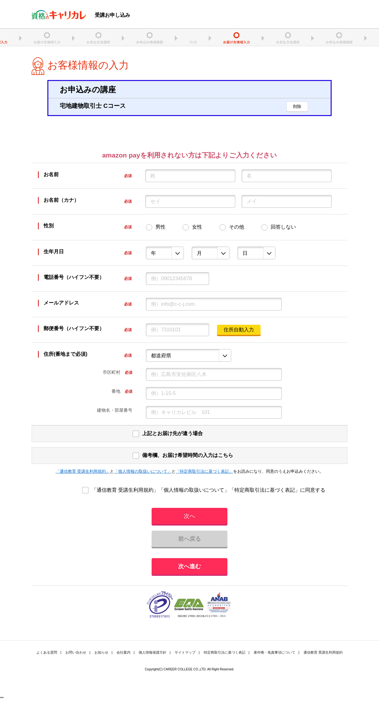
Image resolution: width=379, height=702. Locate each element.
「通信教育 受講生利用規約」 (83, 471)
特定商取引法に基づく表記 (224, 652)
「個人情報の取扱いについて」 (142, 471)
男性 (160, 227)
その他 (236, 227)
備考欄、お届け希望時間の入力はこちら (187, 455)
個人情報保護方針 (152, 652)
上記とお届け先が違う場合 (172, 433)
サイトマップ (185, 652)
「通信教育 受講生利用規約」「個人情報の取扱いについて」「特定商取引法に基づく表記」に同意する (208, 490)
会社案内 (123, 652)
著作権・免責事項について (274, 652)
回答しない (283, 227)
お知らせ (101, 652)
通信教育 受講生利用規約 (323, 652)
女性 (197, 227)
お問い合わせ (75, 652)
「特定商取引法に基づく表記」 (204, 471)
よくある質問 (46, 652)
